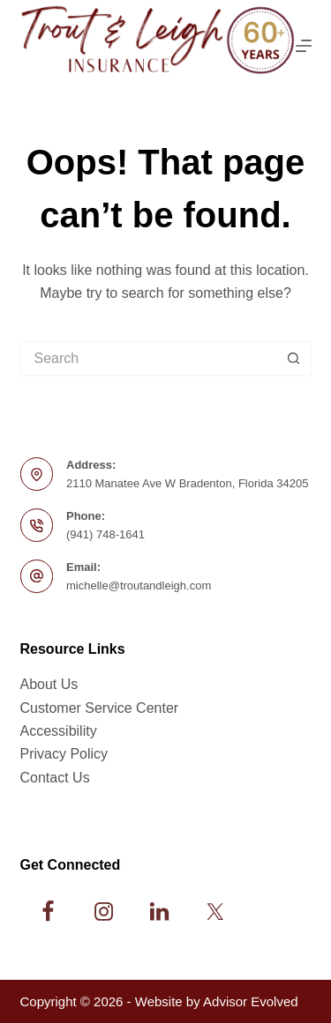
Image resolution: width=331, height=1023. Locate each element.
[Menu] (304, 46)
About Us (49, 684)
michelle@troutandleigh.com (138, 585)
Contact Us (55, 777)
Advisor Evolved (250, 1001)
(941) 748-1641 (105, 534)
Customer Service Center (99, 708)
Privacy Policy (64, 753)
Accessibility (58, 730)
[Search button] (294, 358)
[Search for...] (148, 358)
